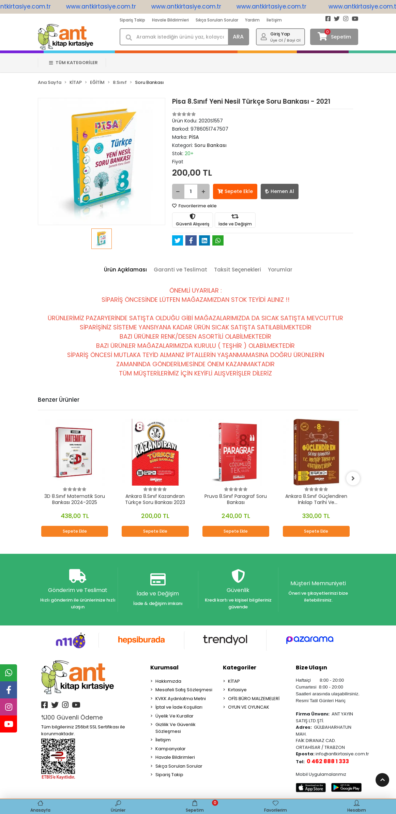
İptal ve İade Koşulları (178, 707)
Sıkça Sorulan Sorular (217, 20)
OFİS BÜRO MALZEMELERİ (253, 698)
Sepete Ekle (235, 191)
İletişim (274, 20)
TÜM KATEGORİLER (73, 62)
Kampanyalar (170, 748)
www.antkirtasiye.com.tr (108, 6)
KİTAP (234, 681)
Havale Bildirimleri (170, 20)
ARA (238, 37)
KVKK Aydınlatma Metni (180, 698)
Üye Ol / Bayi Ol (285, 40)
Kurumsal (164, 667)
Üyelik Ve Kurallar (174, 716)
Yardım (252, 20)
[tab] (125, 270)
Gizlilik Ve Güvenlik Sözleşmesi (175, 728)
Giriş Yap (280, 34)
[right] (353, 478)
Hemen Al (279, 191)
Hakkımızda (168, 681)
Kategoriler (239, 667)
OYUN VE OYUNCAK (248, 707)
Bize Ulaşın (311, 667)
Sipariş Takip (132, 20)
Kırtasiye (237, 689)
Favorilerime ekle (194, 206)
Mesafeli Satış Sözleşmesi (183, 689)
